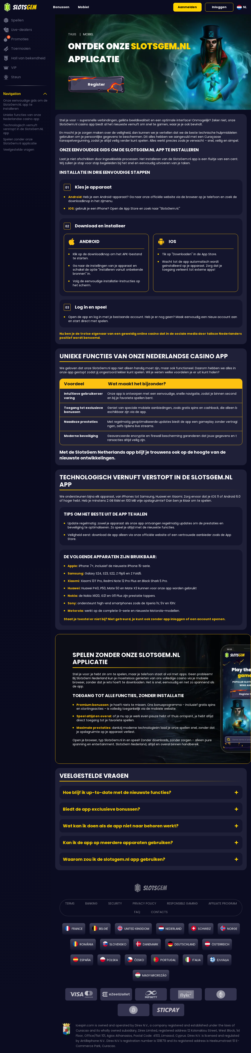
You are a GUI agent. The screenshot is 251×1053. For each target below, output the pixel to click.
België (103, 929)
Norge (232, 929)
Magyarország (154, 976)
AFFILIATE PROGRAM (222, 903)
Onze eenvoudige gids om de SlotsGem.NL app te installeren (25, 104)
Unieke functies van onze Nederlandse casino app (22, 117)
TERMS (70, 903)
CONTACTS (159, 912)
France (77, 929)
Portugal (168, 960)
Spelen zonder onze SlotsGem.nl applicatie (20, 141)
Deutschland (185, 944)
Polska (112, 960)
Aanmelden (187, 7)
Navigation (12, 94)
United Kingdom (136, 929)
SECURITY (115, 903)
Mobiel (83, 7)
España (85, 960)
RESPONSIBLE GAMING (182, 903)
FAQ (137, 912)
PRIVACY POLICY (144, 903)
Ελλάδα (223, 960)
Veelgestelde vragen (18, 149)
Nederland (174, 929)
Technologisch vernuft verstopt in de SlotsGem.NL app (23, 129)
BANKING (91, 903)
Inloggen (219, 7)
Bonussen (61, 7)
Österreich (220, 944)
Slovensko (118, 944)
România (86, 944)
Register (96, 84)
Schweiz (204, 929)
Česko (139, 960)
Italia (196, 960)
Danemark (150, 944)
